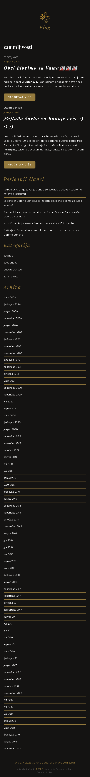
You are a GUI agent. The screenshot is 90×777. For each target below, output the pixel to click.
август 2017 (10, 617)
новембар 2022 (13, 346)
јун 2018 (8, 547)
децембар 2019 (12, 436)
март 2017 (9, 651)
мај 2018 (8, 554)
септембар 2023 (13, 332)
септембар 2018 (13, 526)
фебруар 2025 (12, 304)
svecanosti (10, 262)
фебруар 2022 (12, 360)
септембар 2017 (13, 610)
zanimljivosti (18, 47)
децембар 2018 (12, 505)
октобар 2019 (11, 450)
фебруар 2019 (12, 492)
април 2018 (10, 561)
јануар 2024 (11, 325)
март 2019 (9, 485)
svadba (8, 255)
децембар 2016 (12, 672)
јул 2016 (8, 700)
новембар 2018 (12, 512)
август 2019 (10, 457)
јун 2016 (8, 707)
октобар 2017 (11, 603)
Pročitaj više (20, 97)
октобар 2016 (11, 686)
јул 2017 (8, 623)
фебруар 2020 (12, 422)
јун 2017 (8, 630)
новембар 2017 (12, 596)
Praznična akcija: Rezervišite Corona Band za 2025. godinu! (40, 223)
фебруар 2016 (12, 734)
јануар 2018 (10, 582)
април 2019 (10, 478)
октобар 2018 (11, 519)
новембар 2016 (12, 679)
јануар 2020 (11, 429)
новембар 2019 (12, 443)
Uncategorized (13, 108)
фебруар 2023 (12, 339)
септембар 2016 (13, 693)
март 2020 (10, 415)
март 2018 (9, 568)
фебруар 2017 (12, 658)
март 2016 (9, 728)
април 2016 (10, 721)
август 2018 (10, 533)
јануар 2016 (10, 741)
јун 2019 (8, 464)
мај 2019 (8, 471)
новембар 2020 (13, 394)
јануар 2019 (10, 498)
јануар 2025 (11, 311)
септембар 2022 (13, 353)
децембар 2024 (13, 318)
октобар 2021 (11, 374)
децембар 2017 (12, 589)
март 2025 (10, 297)
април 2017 (10, 644)
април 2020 (10, 408)
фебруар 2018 (12, 575)
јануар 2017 (10, 665)
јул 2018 (8, 540)
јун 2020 (9, 401)
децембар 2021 (12, 367)
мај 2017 (8, 637)
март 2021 (9, 381)
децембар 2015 (12, 748)
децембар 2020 (13, 388)
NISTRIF (39, 769)
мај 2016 (8, 714)
